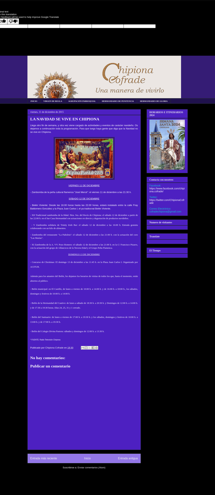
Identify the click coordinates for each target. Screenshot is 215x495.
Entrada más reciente (43, 458)
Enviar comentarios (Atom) (91, 467)
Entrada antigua (128, 458)
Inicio (87, 458)
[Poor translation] (13, 21)
